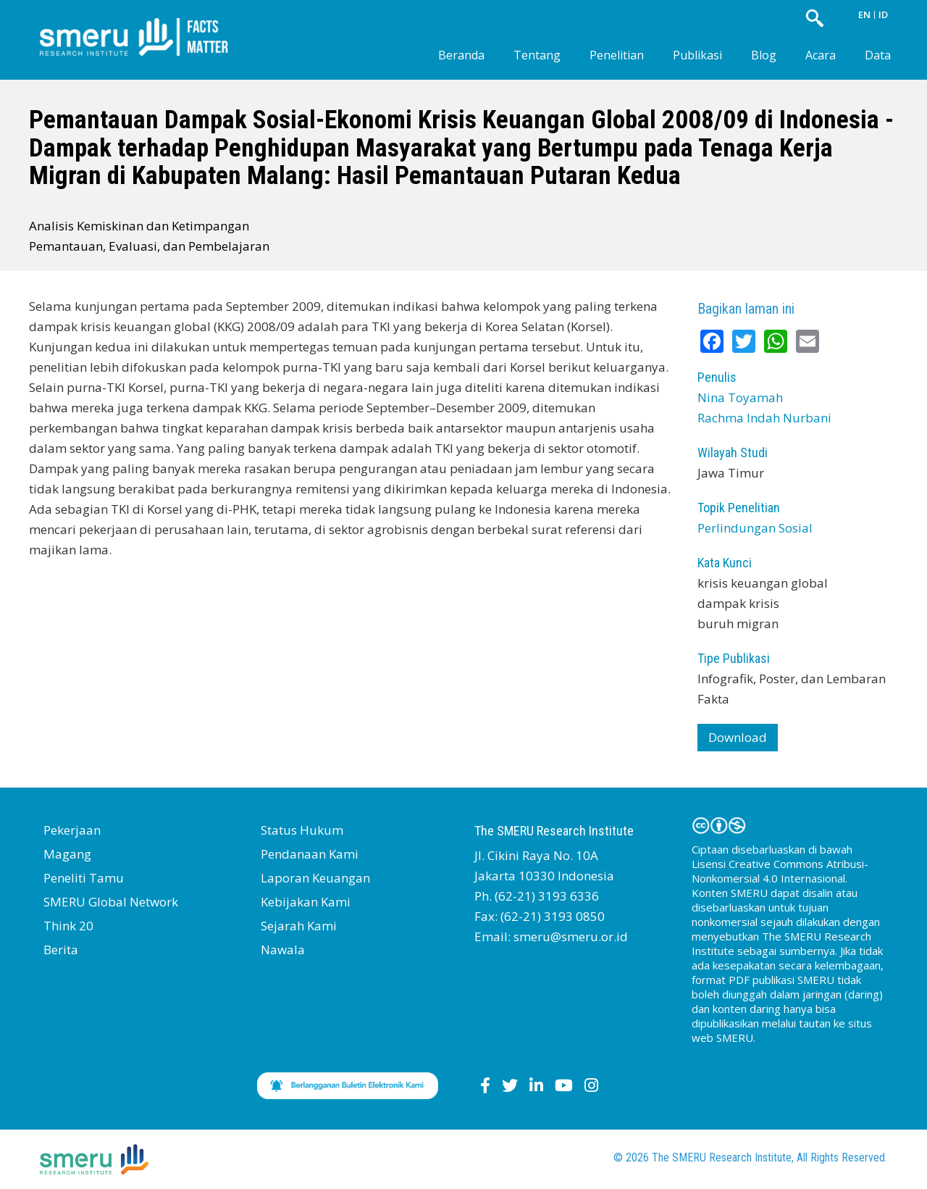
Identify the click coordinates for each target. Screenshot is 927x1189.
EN (864, 14)
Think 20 (68, 925)
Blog (763, 55)
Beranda (461, 55)
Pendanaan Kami (309, 854)
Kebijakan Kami (306, 901)
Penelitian (617, 55)
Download (737, 737)
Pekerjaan (72, 830)
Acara (820, 55)
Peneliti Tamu (83, 877)
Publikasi (697, 55)
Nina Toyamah (740, 397)
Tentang (537, 55)
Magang (67, 854)
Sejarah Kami (299, 925)
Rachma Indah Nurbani (764, 417)
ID (883, 14)
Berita (60, 949)
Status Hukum (302, 830)
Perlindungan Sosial (755, 528)
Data (878, 55)
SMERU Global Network (110, 901)
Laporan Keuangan (315, 877)
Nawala (283, 949)
